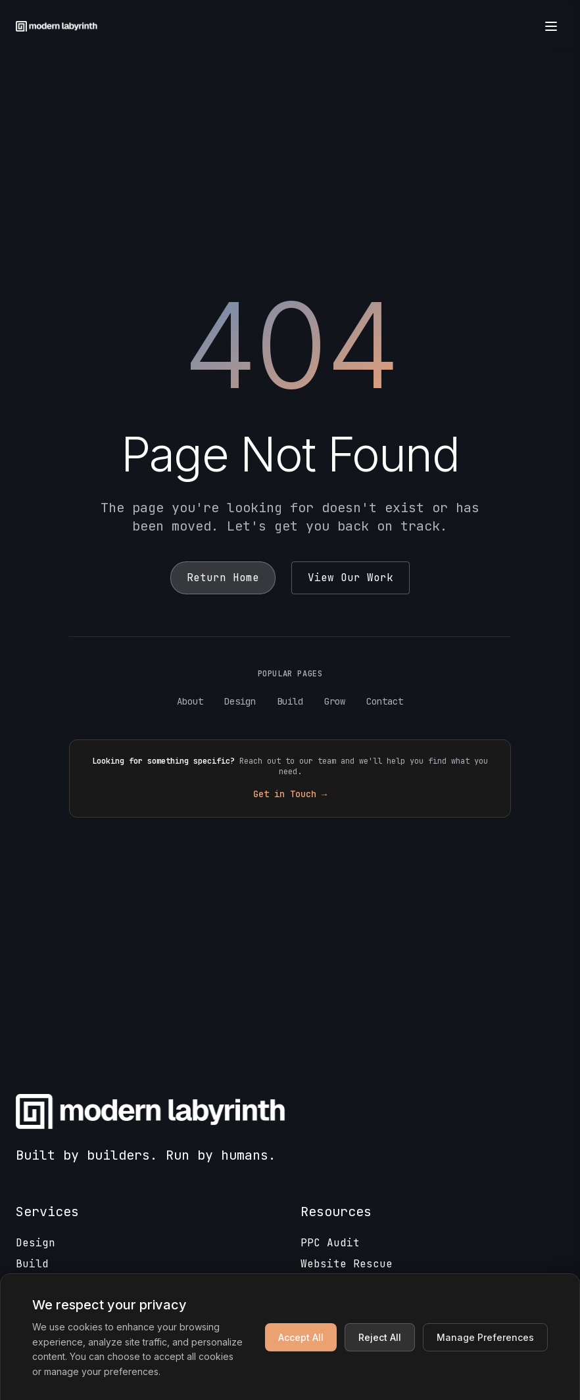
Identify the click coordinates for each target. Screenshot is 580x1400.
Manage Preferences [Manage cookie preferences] (485, 1337)
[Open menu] (551, 26)
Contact (384, 701)
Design (240, 701)
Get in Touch (290, 793)
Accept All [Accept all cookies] (301, 1337)
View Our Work (350, 577)
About (190, 701)
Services (47, 1211)
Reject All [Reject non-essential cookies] (379, 1337)
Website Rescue (347, 1264)
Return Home (223, 577)
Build (290, 701)
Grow (334, 701)
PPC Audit (330, 1243)
